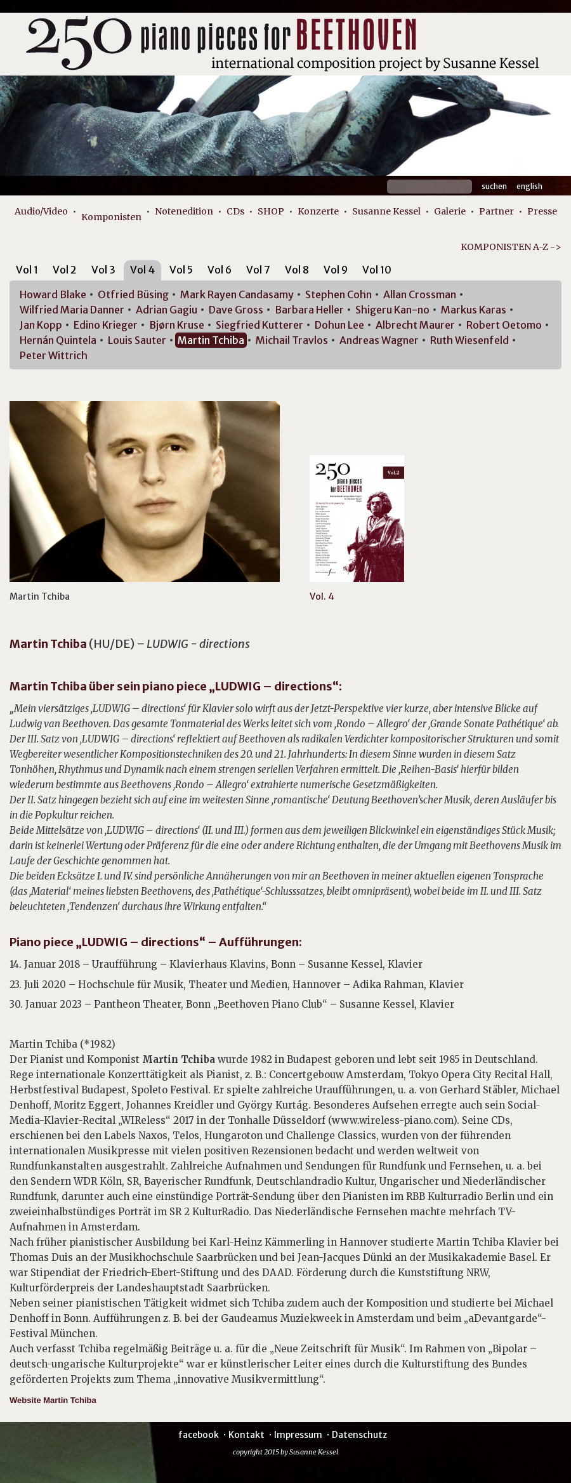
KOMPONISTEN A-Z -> (511, 247)
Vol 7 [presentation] (258, 269)
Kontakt (246, 1434)
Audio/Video (41, 211)
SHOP (271, 211)
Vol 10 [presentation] (376, 269)
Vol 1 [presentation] (27, 269)
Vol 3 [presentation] (103, 269)
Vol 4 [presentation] (142, 269)
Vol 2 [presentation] (65, 269)
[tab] (27, 272)
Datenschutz (359, 1434)
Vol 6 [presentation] (219, 269)
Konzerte (318, 211)
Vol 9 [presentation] (336, 269)
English (529, 186)
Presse (542, 211)
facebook (198, 1434)
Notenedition (184, 211)
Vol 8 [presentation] (297, 269)
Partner (496, 211)
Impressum (298, 1434)
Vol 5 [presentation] (181, 269)
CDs (235, 211)
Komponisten (111, 217)
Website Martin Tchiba (53, 1400)
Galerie (450, 211)
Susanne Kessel (386, 211)
